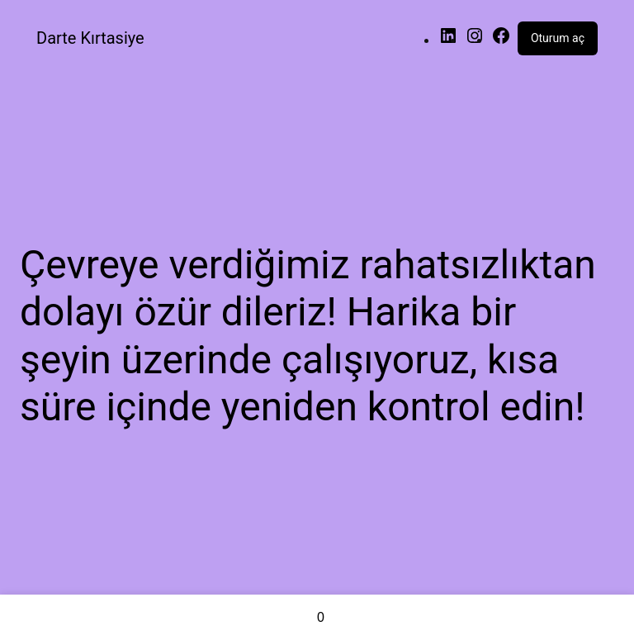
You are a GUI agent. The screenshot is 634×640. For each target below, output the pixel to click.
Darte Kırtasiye (90, 38)
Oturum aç (557, 38)
